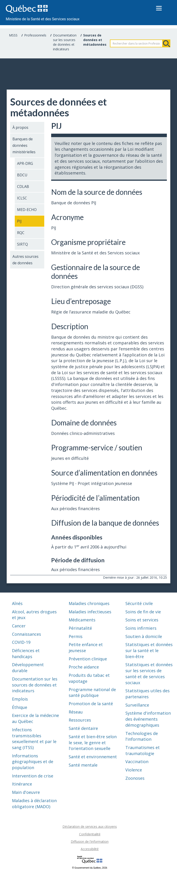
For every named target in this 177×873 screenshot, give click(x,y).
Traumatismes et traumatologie (142, 750)
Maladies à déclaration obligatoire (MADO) (34, 803)
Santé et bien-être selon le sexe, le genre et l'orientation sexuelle (93, 742)
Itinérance (22, 784)
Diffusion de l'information (90, 841)
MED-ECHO (27, 209)
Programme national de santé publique (92, 692)
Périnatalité (80, 628)
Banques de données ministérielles (23, 145)
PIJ (19, 221)
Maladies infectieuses (90, 611)
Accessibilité (90, 849)
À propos (20, 127)
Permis (76, 636)
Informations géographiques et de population (32, 761)
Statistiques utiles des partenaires (147, 693)
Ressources (80, 720)
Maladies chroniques (89, 603)
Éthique (19, 707)
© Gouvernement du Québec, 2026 (89, 868)
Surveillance (137, 705)
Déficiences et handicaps (26, 653)
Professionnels (35, 35)
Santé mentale (83, 765)
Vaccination (136, 761)
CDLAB (23, 186)
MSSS (13, 35)
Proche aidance (84, 667)
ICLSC (22, 198)
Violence (133, 770)
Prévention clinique (88, 659)
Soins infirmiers (140, 628)
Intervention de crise (32, 776)
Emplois (20, 699)
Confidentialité (89, 834)
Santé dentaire (83, 728)
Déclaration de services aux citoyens (89, 826)
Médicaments (82, 620)
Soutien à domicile (143, 636)
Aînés (17, 603)
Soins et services (141, 620)
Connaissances (26, 634)
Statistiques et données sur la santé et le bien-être (149, 650)
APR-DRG (25, 163)
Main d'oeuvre (26, 792)
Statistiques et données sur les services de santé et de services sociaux (149, 673)
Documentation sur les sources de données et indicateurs (65, 42)
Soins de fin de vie (143, 611)
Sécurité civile (139, 603)
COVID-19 (21, 642)
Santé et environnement (93, 756)
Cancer (19, 626)
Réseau (76, 712)
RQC (20, 232)
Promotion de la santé (91, 703)
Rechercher (166, 43)
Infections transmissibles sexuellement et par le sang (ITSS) (34, 738)
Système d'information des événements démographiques (148, 719)
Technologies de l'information (141, 736)
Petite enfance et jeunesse (86, 647)
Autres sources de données (25, 259)
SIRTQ (22, 244)
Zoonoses (135, 778)
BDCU (22, 175)
